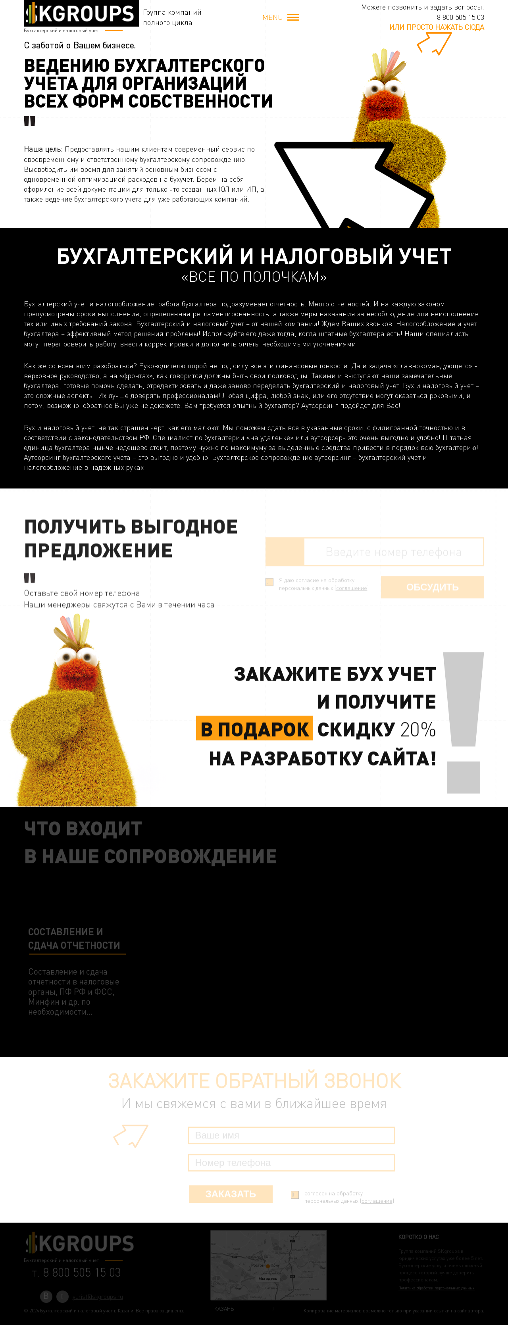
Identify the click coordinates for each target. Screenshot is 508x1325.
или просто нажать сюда (436, 27)
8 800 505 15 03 (460, 17)
